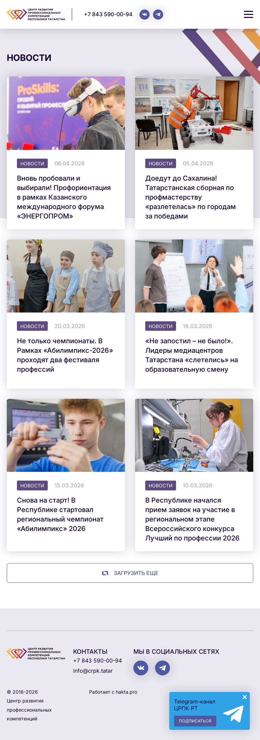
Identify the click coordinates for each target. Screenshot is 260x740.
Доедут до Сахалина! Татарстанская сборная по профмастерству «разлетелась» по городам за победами (190, 197)
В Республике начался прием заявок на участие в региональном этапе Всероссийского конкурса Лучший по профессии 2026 (192, 519)
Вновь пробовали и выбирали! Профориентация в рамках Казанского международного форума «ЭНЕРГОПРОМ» (64, 197)
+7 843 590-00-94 (108, 14)
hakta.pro (126, 692)
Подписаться (195, 720)
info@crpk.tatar (93, 670)
